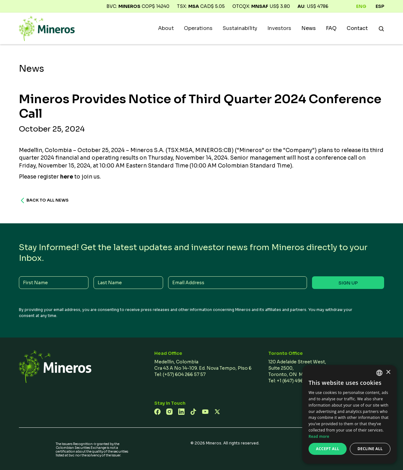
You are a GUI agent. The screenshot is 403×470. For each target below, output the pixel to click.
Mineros (129, 6)
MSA (193, 6)
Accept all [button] (327, 448)
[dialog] (349, 414)
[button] (166, 28)
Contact (357, 28)
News (308, 28)
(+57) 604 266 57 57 (184, 374)
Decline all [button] (370, 448)
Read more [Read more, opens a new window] (319, 436)
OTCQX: (250, 6)
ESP (380, 6)
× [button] (388, 372)
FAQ (331, 28)
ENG (361, 6)
